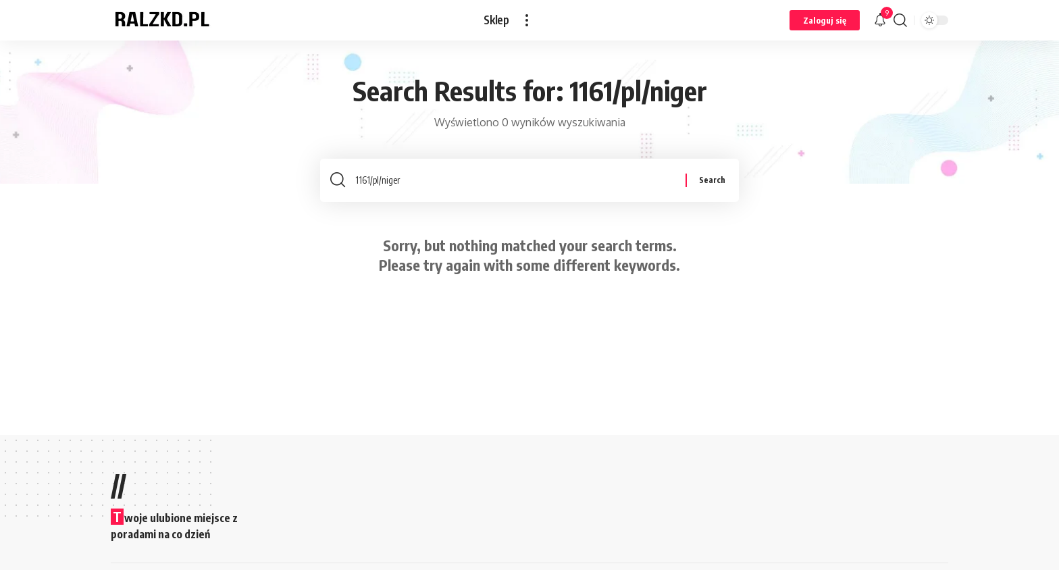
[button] (526, 20)
